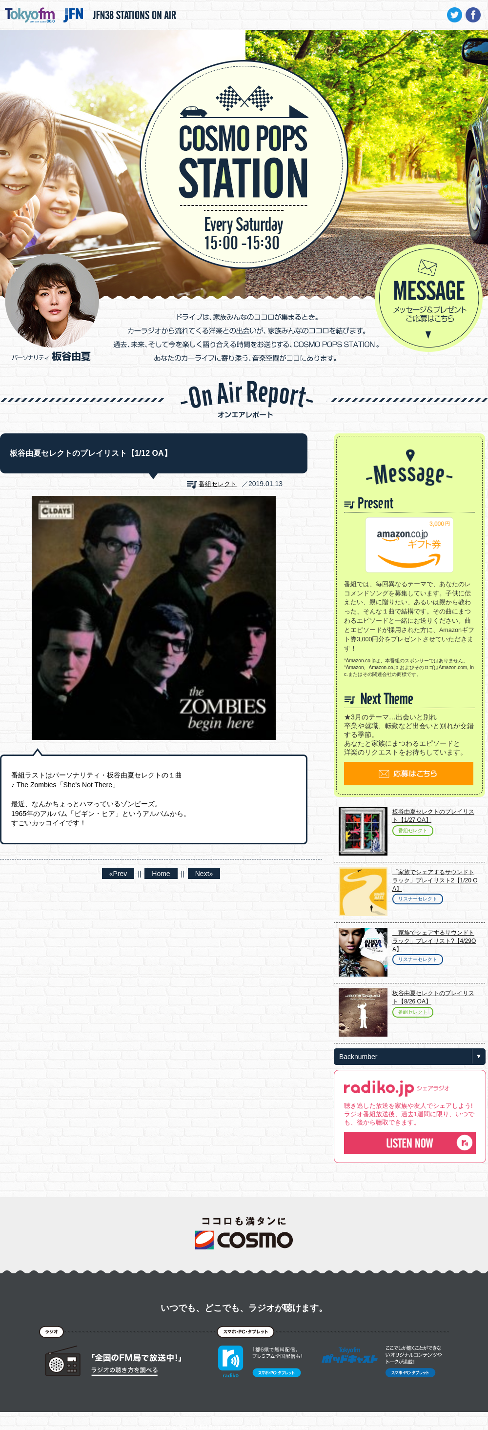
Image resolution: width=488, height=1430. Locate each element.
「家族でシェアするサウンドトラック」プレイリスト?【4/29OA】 (434, 941)
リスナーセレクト (417, 898)
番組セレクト (218, 484)
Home (161, 874)
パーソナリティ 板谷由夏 (52, 307)
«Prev (118, 874)
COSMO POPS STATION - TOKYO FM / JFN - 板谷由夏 (244, 134)
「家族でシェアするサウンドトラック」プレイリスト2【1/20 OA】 (435, 880)
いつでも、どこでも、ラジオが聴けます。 (244, 1308)
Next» (204, 874)
